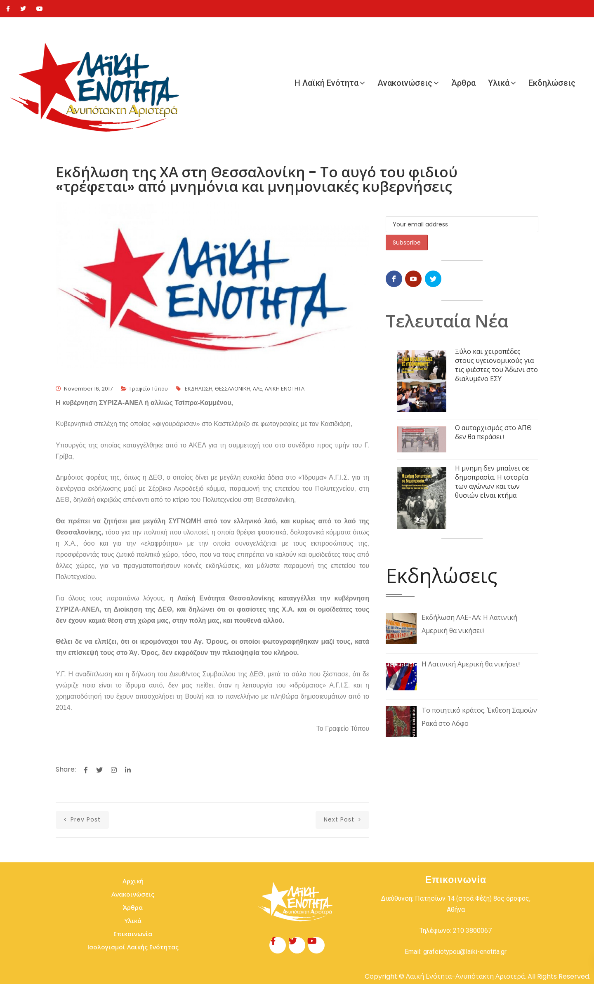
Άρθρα (463, 83)
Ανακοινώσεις (404, 83)
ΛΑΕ (257, 389)
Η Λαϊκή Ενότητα (326, 83)
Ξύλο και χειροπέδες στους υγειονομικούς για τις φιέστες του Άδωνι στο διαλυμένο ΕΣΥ (496, 365)
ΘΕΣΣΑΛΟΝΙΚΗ (232, 389)
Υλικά (498, 83)
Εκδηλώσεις (551, 83)
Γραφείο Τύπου (149, 389)
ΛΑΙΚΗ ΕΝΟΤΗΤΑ (284, 389)
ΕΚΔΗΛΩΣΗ (198, 389)
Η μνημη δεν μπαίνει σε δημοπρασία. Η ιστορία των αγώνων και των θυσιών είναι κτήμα (492, 482)
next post (342, 819)
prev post (82, 819)
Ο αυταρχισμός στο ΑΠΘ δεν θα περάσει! (493, 432)
